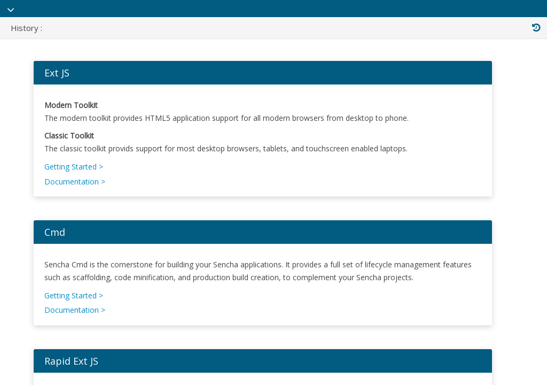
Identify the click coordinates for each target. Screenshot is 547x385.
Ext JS (63, 86)
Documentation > (81, 195)
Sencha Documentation (110, 15)
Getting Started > (80, 180)
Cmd (61, 246)
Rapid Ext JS (78, 374)
